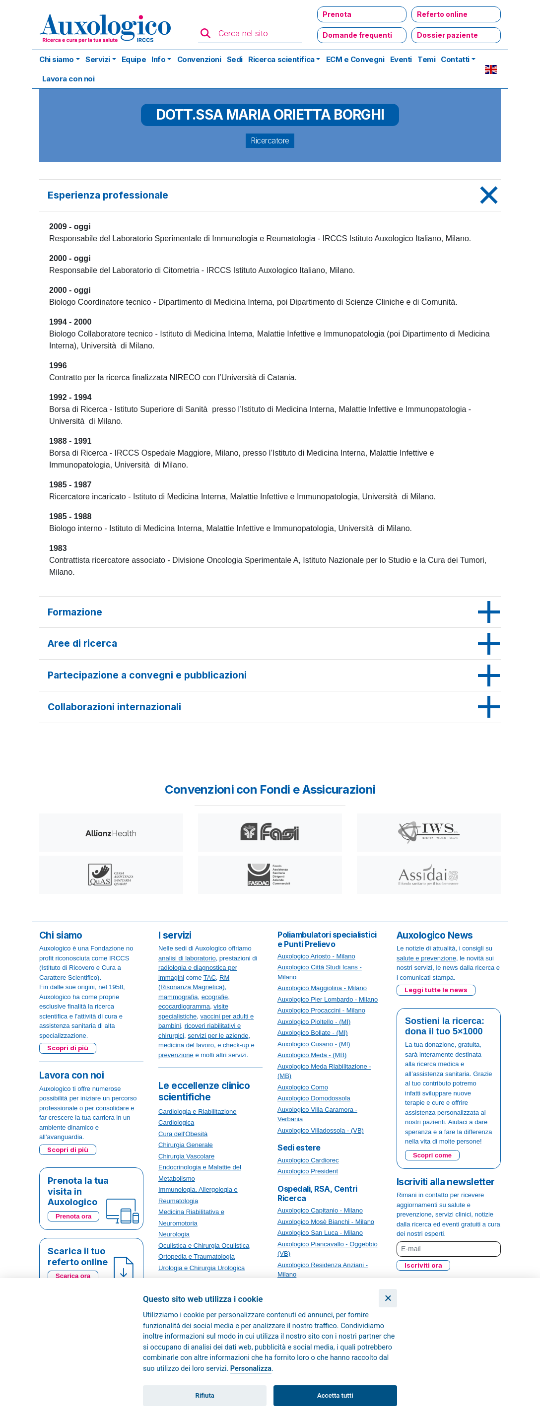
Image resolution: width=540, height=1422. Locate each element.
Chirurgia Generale (185, 1145)
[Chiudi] (388, 1298)
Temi (426, 59)
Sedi (235, 59)
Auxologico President (307, 1171)
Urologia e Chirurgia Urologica (201, 1268)
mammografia (178, 997)
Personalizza (250, 1368)
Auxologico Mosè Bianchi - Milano (325, 1221)
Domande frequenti (357, 35)
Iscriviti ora (423, 1265)
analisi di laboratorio (187, 958)
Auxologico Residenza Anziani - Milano (322, 1270)
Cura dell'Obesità (182, 1134)
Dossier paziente (447, 35)
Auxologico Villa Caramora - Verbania (317, 1114)
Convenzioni (199, 59)
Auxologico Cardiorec (308, 1160)
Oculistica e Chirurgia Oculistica (204, 1245)
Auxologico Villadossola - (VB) (320, 1130)
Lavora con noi (68, 78)
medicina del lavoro (186, 1045)
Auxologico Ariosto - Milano (316, 956)
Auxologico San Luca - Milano (320, 1232)
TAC (209, 977)
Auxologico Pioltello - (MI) (313, 1021)
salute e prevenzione (426, 958)
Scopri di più (67, 1048)
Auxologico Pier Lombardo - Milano (327, 999)
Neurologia (174, 1234)
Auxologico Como (302, 1087)
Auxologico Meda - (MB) (311, 1055)
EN (491, 69)
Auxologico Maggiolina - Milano (322, 988)
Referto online (442, 14)
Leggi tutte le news (436, 990)
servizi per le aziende (218, 1035)
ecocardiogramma (184, 1006)
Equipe (134, 59)
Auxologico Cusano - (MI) (313, 1044)
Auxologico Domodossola (313, 1098)
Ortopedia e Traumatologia (196, 1256)
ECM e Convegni (355, 59)
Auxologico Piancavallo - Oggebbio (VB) (327, 1249)
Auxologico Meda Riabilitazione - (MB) (324, 1071)
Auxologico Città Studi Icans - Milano (319, 972)
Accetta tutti (335, 1395)
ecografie (215, 997)
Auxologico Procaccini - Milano (321, 1010)
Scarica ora (73, 1276)
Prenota (337, 14)
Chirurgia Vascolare (186, 1156)
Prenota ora (73, 1216)
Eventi (401, 59)
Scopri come (432, 1155)
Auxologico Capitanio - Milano (320, 1210)
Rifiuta (205, 1395)
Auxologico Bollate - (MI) (312, 1032)
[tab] (270, 195)
